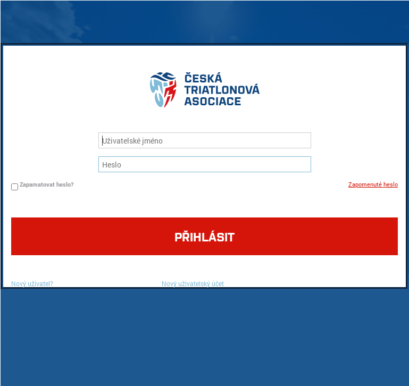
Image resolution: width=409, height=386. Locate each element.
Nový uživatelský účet (193, 283)
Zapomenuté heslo (373, 184)
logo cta (204, 92)
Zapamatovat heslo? (46, 184)
